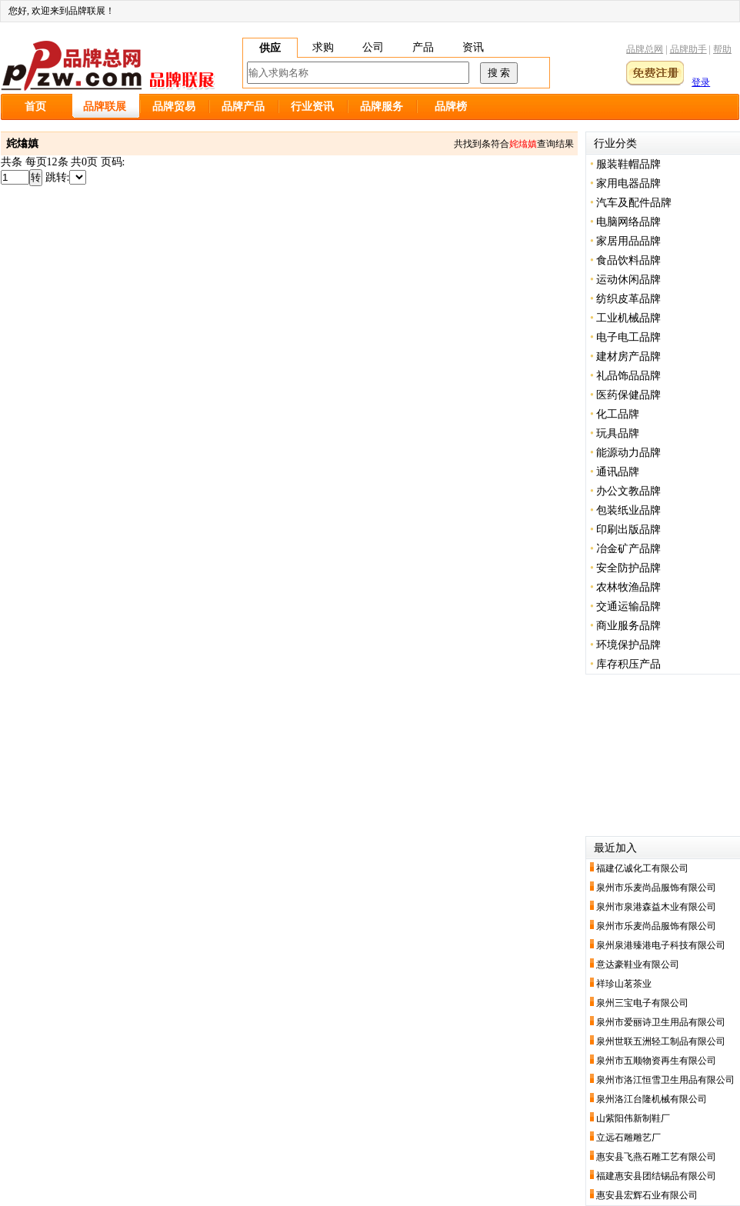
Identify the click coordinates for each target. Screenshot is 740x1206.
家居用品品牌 (628, 241)
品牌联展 (104, 106)
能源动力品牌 (628, 452)
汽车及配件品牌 (634, 202)
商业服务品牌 (628, 625)
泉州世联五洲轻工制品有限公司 (660, 1041)
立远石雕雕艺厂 (628, 1137)
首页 (35, 106)
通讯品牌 (617, 472)
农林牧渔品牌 (628, 587)
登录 (701, 82)
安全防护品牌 (628, 568)
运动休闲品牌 (628, 279)
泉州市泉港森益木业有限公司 (656, 906)
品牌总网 (644, 49)
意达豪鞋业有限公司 (637, 964)
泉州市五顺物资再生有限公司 (656, 1060)
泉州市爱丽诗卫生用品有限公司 (660, 1022)
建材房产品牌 (628, 356)
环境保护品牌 (628, 645)
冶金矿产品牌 (628, 549)
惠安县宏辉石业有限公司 (647, 1195)
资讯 (473, 47)
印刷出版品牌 (628, 529)
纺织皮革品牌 (628, 299)
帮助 (722, 49)
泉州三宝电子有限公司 (642, 1003)
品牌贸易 (173, 106)
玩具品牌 (617, 433)
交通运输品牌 (628, 606)
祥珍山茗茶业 (624, 983)
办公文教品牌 (628, 491)
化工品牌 (617, 414)
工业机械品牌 (628, 318)
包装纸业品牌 (628, 510)
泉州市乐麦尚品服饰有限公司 (656, 887)
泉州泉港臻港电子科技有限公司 (660, 945)
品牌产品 (243, 106)
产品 (423, 47)
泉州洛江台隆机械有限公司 (651, 1099)
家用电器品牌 (628, 183)
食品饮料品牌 (628, 260)
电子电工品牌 (628, 337)
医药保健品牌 (628, 395)
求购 (323, 47)
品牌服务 (381, 106)
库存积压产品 (628, 664)
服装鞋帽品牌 (628, 164)
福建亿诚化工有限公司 (642, 868)
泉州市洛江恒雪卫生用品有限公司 (665, 1079)
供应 (270, 48)
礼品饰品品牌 (628, 375)
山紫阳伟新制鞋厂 (633, 1118)
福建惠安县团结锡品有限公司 (656, 1176)
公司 (373, 47)
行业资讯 (312, 106)
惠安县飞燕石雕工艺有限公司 (656, 1156)
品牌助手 (688, 49)
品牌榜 (451, 106)
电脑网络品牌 (628, 222)
